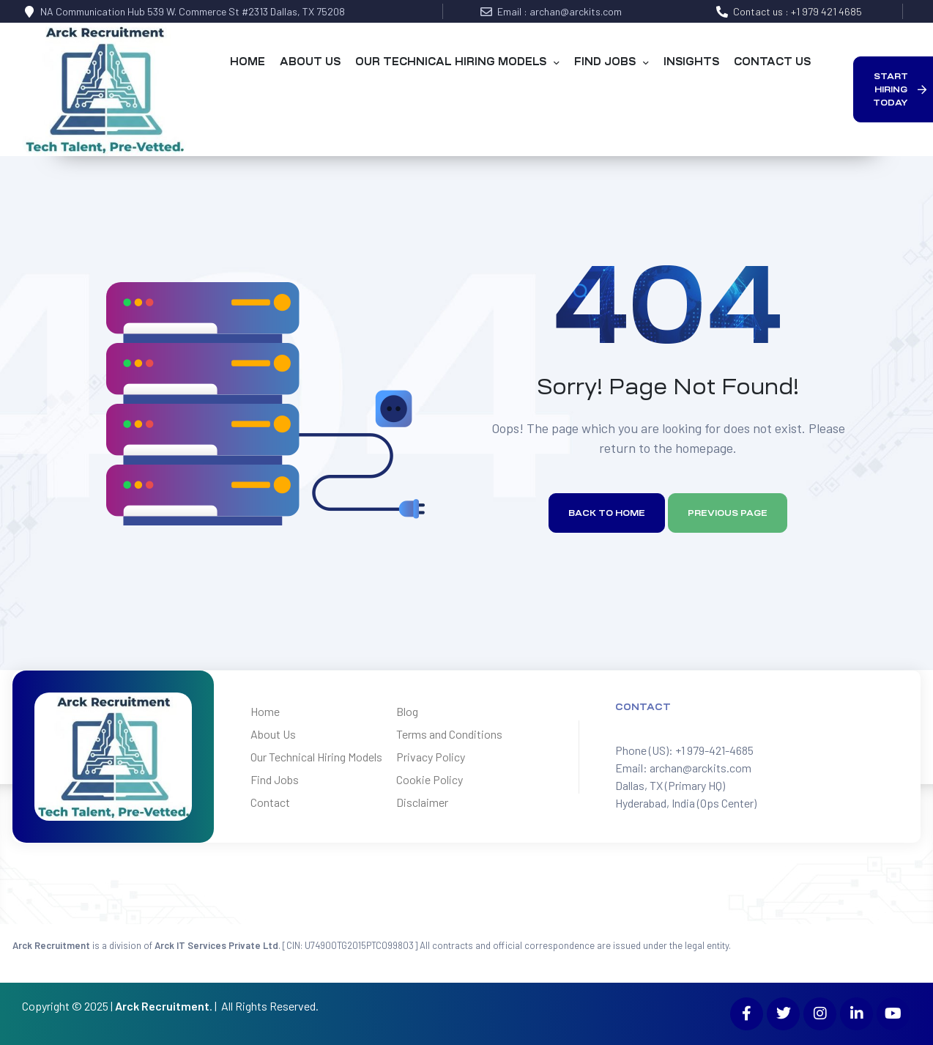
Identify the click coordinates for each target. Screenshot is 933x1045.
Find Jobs (274, 779)
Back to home (606, 513)
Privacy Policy (430, 757)
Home (265, 711)
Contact (270, 802)
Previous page (727, 513)
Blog (407, 711)
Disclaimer (422, 802)
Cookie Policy (429, 779)
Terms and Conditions (449, 734)
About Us (273, 734)
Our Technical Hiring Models (316, 757)
